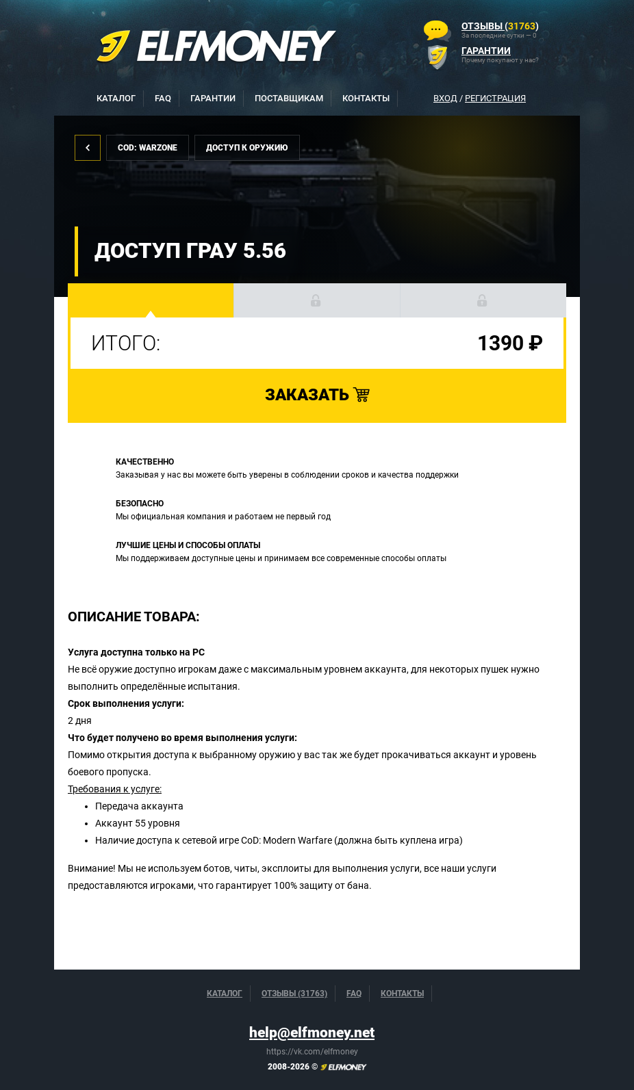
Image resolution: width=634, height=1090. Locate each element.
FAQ (163, 98)
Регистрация (495, 98)
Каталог (116, 98)
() (500, 26)
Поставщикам (289, 98)
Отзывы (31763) (294, 993)
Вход (445, 98)
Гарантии (213, 98)
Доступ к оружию (247, 148)
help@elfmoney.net (312, 1032)
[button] (151, 300)
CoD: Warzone (147, 148)
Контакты (366, 98)
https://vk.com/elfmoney (312, 1051)
